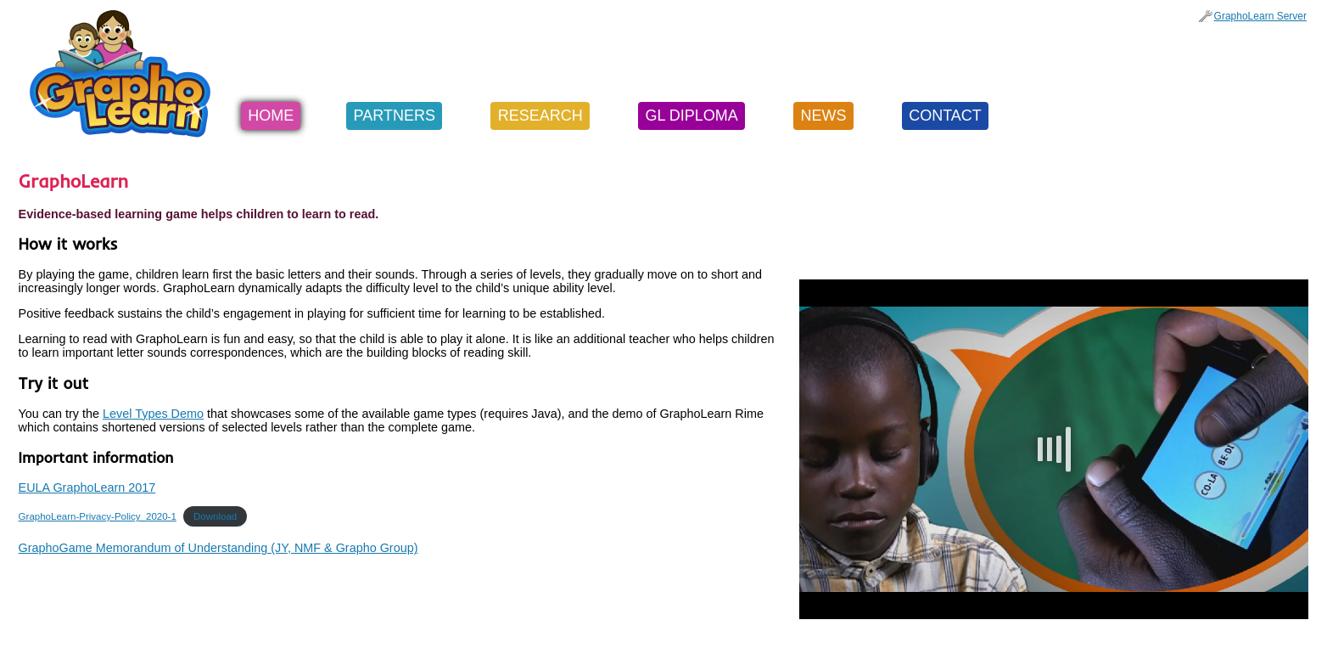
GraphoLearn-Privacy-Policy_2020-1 (97, 516)
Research (540, 115)
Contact (945, 115)
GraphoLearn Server (1260, 16)
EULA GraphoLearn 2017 (87, 487)
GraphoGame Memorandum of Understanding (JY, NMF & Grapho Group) (218, 548)
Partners (394, 115)
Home (271, 115)
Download (215, 516)
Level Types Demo (153, 413)
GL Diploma (691, 115)
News (823, 115)
